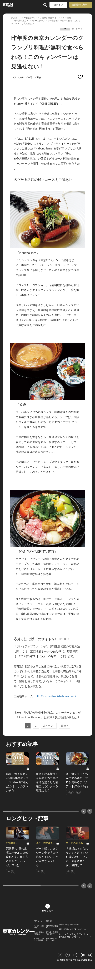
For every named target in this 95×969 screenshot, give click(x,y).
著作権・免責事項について (52, 933)
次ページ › (48, 725)
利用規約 (49, 921)
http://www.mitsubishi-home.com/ (56, 696)
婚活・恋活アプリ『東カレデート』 (73, 929)
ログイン (58, 4)
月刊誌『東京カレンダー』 (69, 925)
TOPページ (38, 921)
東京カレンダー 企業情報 (39, 939)
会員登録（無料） (81, 4)
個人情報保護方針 (52, 926)
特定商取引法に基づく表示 (52, 939)
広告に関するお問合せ (39, 933)
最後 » (64, 725)
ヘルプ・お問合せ (39, 926)
